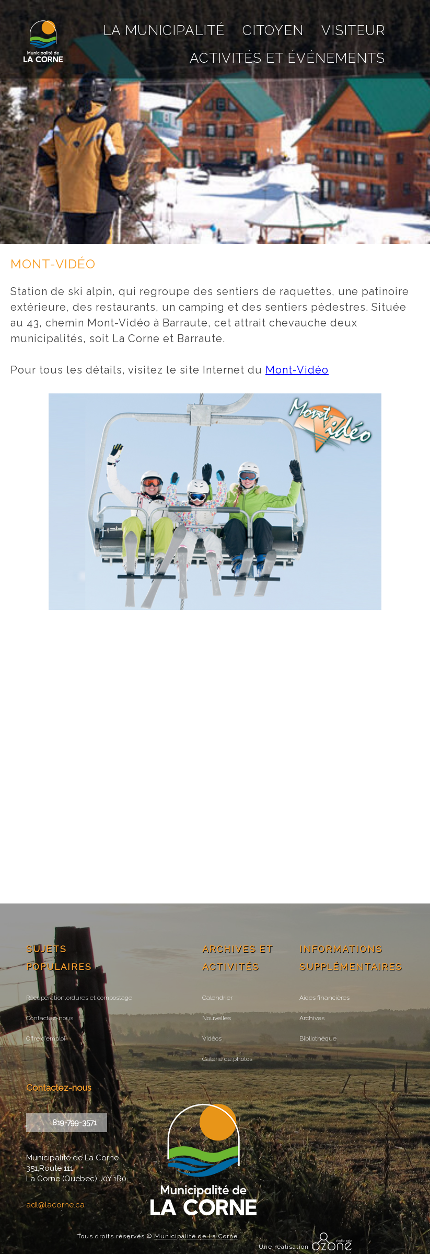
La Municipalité (164, 30)
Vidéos (212, 1038)
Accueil (283, 14)
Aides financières (324, 997)
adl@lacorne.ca (55, 1205)
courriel (316, 14)
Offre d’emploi (45, 1038)
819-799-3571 (74, 1123)
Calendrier (217, 997)
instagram (348, 14)
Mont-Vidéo (297, 370)
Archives (311, 1018)
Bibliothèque (317, 1038)
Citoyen (273, 30)
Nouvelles (216, 1018)
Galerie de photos (227, 1059)
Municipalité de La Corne (196, 1236)
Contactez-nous (49, 1018)
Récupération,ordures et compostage (79, 997)
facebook (332, 14)
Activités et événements (287, 58)
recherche (300, 14)
